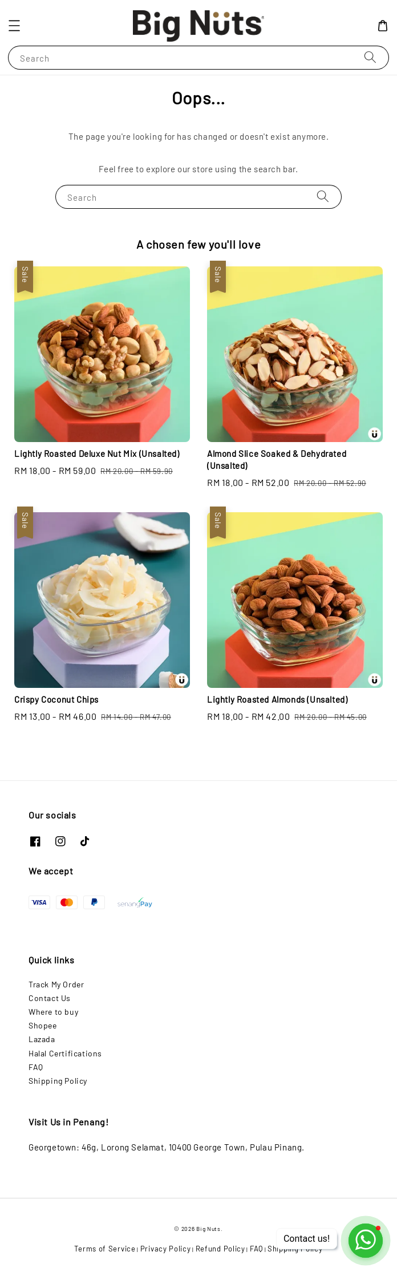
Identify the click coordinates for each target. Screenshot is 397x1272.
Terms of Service (104, 1248)
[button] (14, 25)
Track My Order (56, 984)
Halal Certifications (65, 1053)
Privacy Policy (165, 1248)
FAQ (36, 1067)
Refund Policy (220, 1248)
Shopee (43, 1025)
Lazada (42, 1039)
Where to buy (53, 1011)
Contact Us (50, 998)
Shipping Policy (58, 1080)
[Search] (370, 57)
